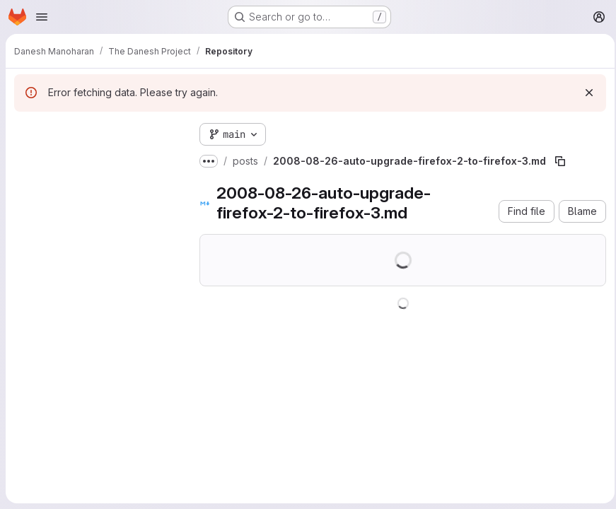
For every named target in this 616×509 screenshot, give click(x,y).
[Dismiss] (584, 92)
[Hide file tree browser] (25, 131)
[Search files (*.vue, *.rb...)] (95, 159)
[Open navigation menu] (41, 17)
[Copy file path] (560, 161)
